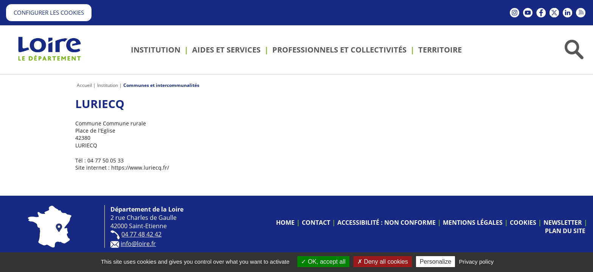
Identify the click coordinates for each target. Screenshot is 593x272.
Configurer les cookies (49, 12)
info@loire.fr (138, 244)
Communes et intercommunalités (161, 85)
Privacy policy (476, 261)
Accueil (84, 85)
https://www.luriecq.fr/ (140, 167)
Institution (107, 85)
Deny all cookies (382, 261)
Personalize (436, 261)
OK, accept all (323, 261)
